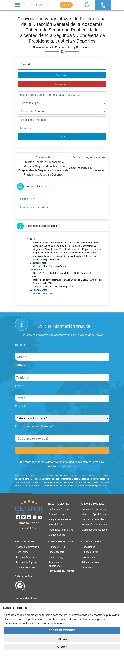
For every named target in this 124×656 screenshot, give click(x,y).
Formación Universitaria (95, 524)
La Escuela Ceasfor (59, 509)
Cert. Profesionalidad (93, 519)
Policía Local (28, 199)
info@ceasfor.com (29, 522)
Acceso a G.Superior (27, 562)
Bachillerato (22, 552)
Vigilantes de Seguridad (94, 529)
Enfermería (88, 567)
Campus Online (57, 534)
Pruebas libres (62, 84)
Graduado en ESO (25, 567)
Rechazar (62, 639)
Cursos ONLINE (57, 547)
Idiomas (86, 514)
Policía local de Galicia (34, 207)
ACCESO (66, 5)
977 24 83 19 (29, 527)
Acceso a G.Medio (25, 557)
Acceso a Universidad (27, 547)
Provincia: (21, 406)
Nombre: (20, 344)
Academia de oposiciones (56, 564)
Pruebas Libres (90, 552)
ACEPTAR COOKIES (62, 630)
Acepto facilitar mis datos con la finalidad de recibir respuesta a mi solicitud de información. (62, 464)
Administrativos (90, 562)
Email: (19, 386)
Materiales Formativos (61, 529)
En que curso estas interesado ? (34, 426)
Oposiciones (62, 75)
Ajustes (62, 647)
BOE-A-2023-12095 (43, 293)
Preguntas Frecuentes (61, 519)
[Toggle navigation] (18, 5)
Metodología (55, 524)
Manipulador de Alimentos (61, 571)
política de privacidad (96, 485)
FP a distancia (56, 552)
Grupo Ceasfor (57, 514)
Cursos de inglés (57, 557)
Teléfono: (21, 365)
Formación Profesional (94, 509)
